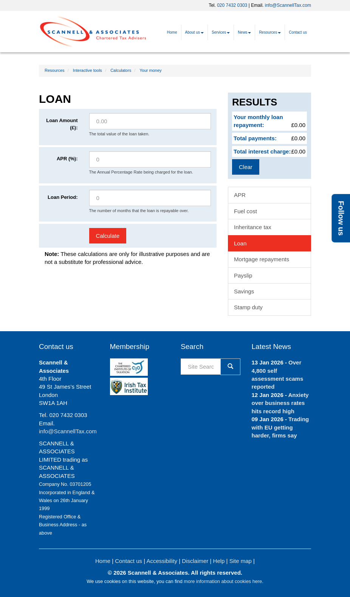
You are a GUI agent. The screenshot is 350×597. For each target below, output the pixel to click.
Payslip (243, 275)
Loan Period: (62, 197)
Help (219, 561)
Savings (244, 291)
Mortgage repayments (261, 259)
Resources (270, 32)
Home (172, 32)
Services (221, 32)
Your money (150, 70)
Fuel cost (245, 211)
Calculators (120, 70)
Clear (245, 167)
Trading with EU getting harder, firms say (280, 427)
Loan (240, 243)
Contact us (298, 32)
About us (194, 32)
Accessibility (161, 561)
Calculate (108, 236)
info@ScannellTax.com (288, 5)
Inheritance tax (252, 227)
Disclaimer (195, 561)
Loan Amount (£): (61, 124)
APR (240, 195)
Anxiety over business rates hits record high (280, 403)
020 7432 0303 (232, 5)
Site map (240, 561)
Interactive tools (87, 70)
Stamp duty (248, 307)
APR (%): (67, 158)
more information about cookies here (223, 581)
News (244, 32)
